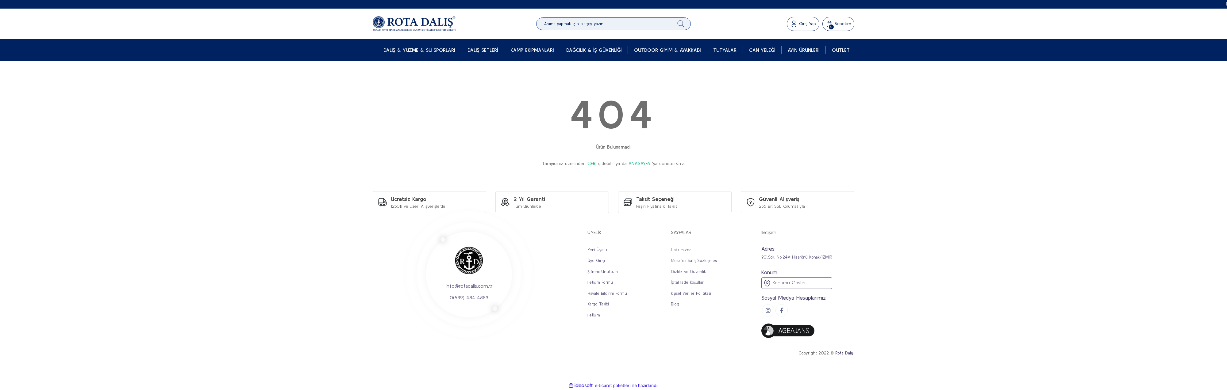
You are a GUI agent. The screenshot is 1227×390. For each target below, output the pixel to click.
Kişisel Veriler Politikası (691, 293)
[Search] (613, 24)
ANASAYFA (639, 163)
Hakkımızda (681, 250)
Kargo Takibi (598, 304)
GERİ (591, 163)
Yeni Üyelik (597, 250)
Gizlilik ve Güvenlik (688, 271)
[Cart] (838, 24)
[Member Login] (803, 24)
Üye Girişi (596, 260)
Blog (675, 304)
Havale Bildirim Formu (607, 293)
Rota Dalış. (844, 353)
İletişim (593, 315)
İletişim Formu (600, 282)
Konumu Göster (785, 283)
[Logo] (414, 24)
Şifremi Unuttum (602, 271)
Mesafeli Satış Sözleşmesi (694, 260)
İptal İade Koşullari (688, 282)
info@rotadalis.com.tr (469, 286)
